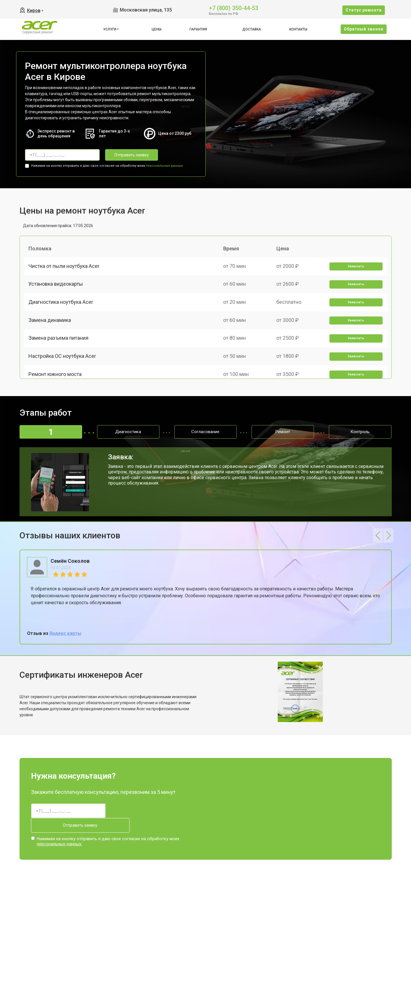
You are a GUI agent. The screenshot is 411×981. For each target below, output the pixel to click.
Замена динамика (51, 328)
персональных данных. (165, 165)
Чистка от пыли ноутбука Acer (65, 268)
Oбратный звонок (363, 29)
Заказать (355, 268)
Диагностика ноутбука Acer (62, 308)
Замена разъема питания (60, 348)
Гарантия (198, 29)
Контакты (298, 29)
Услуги (109, 29)
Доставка (251, 29)
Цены (156, 29)
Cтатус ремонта (364, 10)
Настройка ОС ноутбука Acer (63, 368)
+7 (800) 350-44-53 (233, 8)
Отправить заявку (128, 155)
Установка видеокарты (57, 288)
